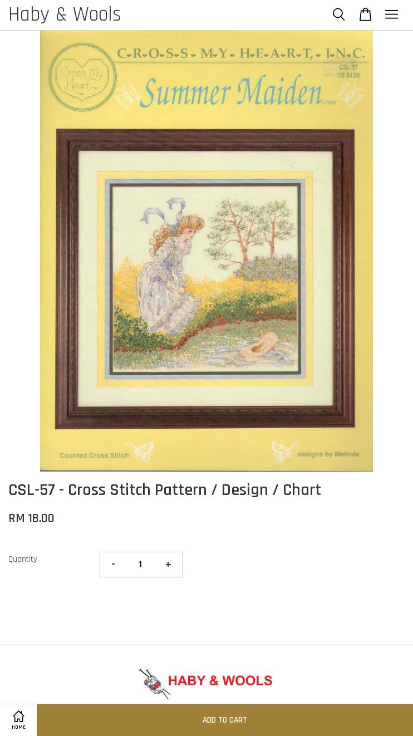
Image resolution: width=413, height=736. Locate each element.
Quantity (22, 559)
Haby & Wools (64, 15)
